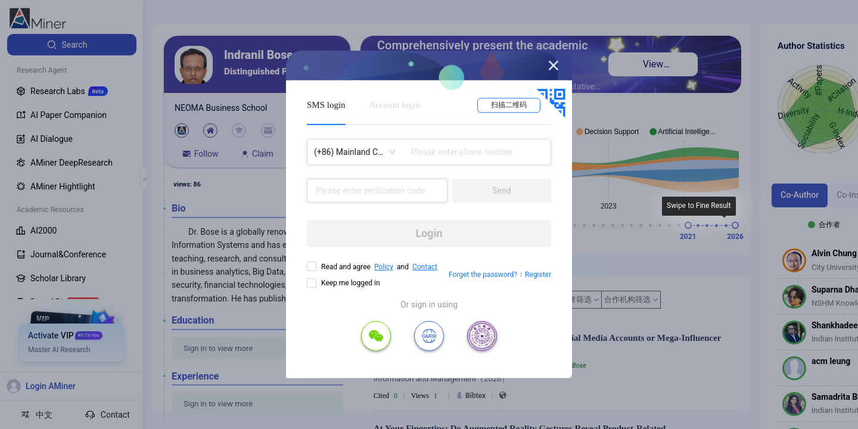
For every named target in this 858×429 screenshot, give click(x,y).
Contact (424, 267)
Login (428, 233)
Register (538, 275)
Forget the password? (483, 275)
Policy (383, 267)
